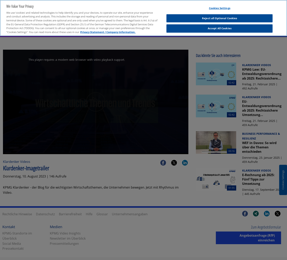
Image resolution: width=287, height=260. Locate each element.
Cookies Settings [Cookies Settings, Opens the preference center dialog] (219, 7)
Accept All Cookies (219, 27)
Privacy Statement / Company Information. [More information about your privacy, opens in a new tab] (108, 30)
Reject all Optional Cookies (219, 17)
